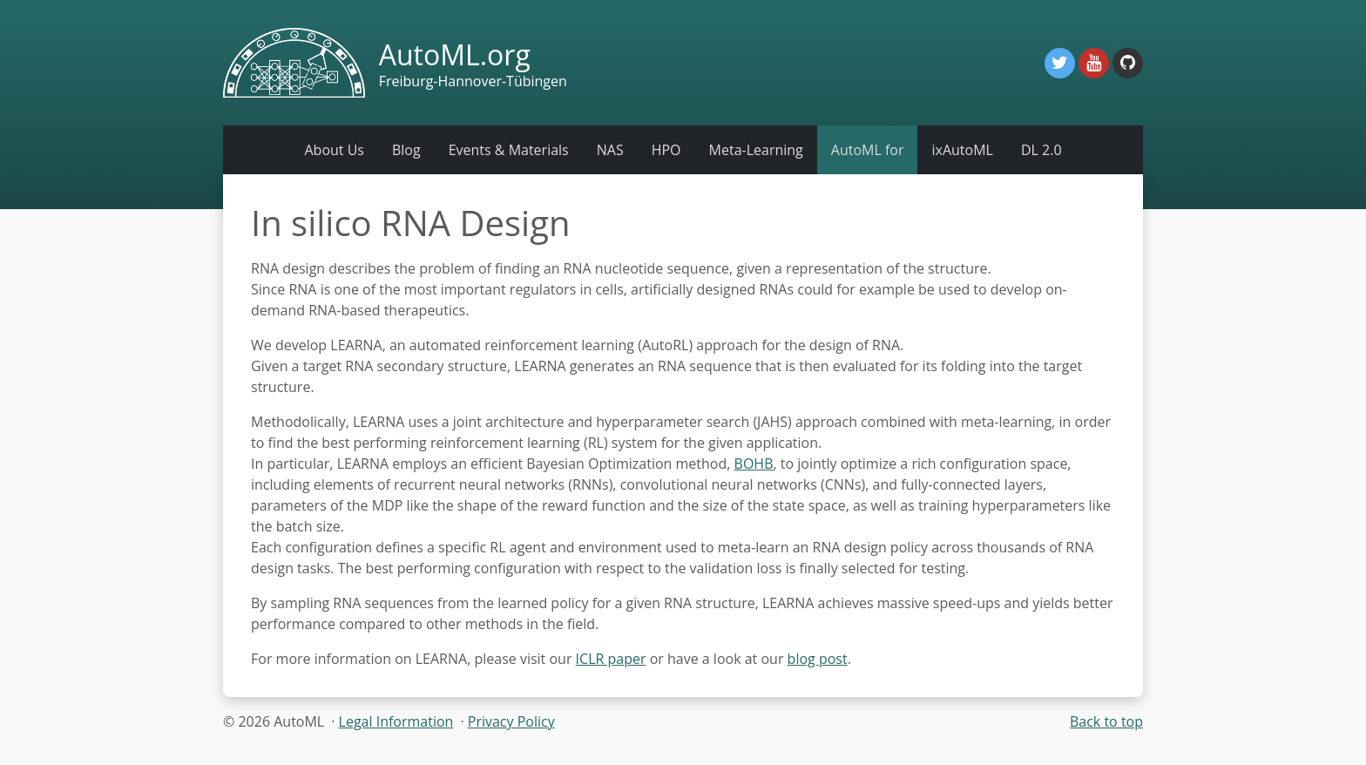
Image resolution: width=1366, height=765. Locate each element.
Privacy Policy (511, 721)
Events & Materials (509, 149)
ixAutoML (961, 149)
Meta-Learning (756, 149)
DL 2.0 (1041, 149)
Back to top (1106, 721)
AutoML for (867, 149)
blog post (818, 658)
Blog (406, 149)
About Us (334, 149)
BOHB (754, 463)
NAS (610, 149)
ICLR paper (611, 658)
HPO (666, 149)
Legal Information (396, 721)
